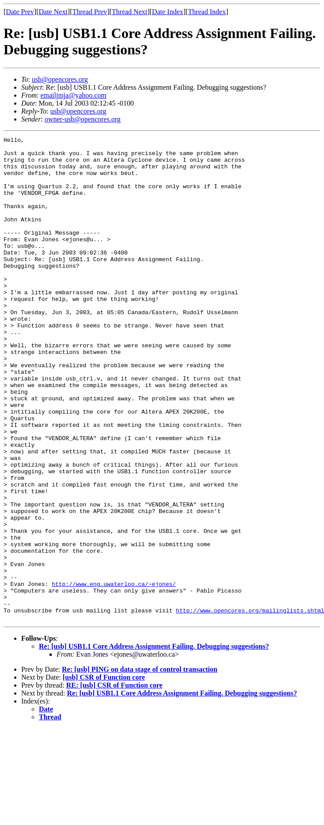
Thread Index (207, 11)
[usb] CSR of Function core (104, 774)
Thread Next (129, 11)
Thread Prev (89, 11)
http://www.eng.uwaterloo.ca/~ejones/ (114, 674)
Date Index (167, 11)
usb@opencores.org (60, 79)
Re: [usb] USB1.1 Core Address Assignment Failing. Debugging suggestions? (154, 743)
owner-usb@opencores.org (83, 119)
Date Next (53, 11)
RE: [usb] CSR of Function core (114, 782)
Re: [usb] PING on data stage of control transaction (139, 766)
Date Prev (20, 11)
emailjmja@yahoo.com (73, 95)
